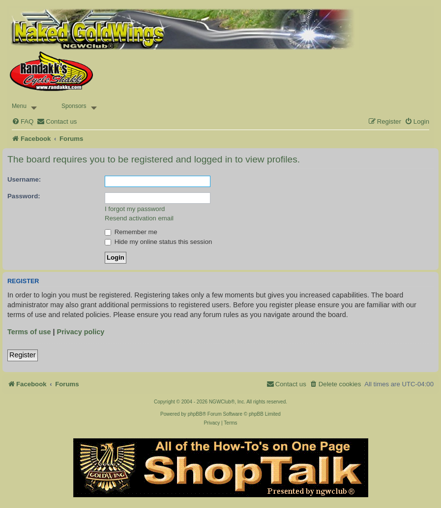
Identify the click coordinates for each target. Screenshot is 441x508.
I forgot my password (135, 209)
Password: (23, 196)
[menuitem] (22, 121)
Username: (24, 179)
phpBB (195, 414)
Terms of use (29, 332)
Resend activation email (139, 218)
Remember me (131, 232)
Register (22, 355)
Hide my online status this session (158, 241)
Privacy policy (81, 332)
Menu (19, 106)
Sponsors (74, 106)
